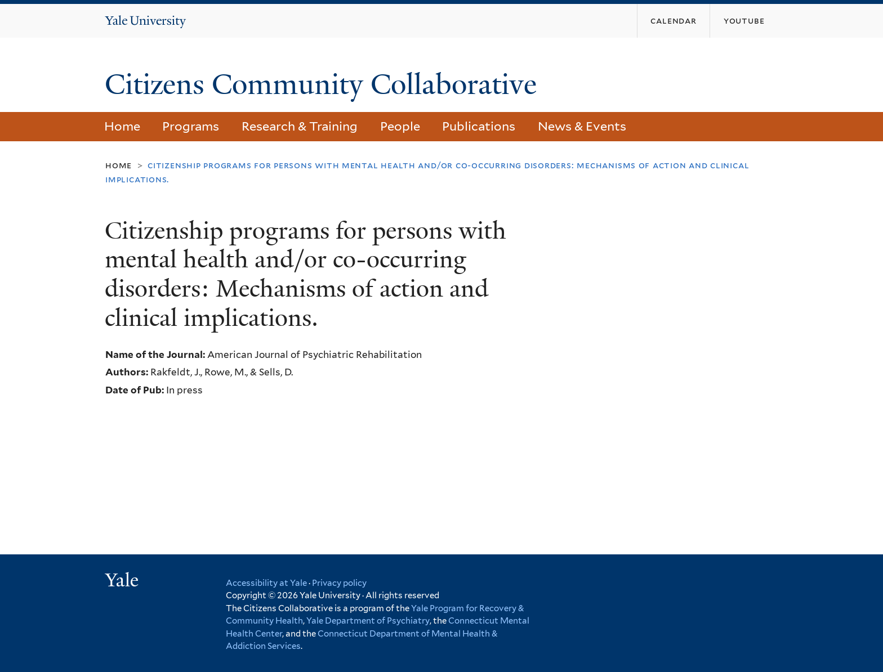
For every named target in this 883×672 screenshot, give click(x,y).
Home (122, 126)
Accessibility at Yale (266, 583)
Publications (478, 126)
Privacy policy (339, 583)
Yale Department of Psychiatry (368, 621)
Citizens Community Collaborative (324, 84)
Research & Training (300, 126)
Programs (190, 126)
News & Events (582, 126)
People (400, 126)
